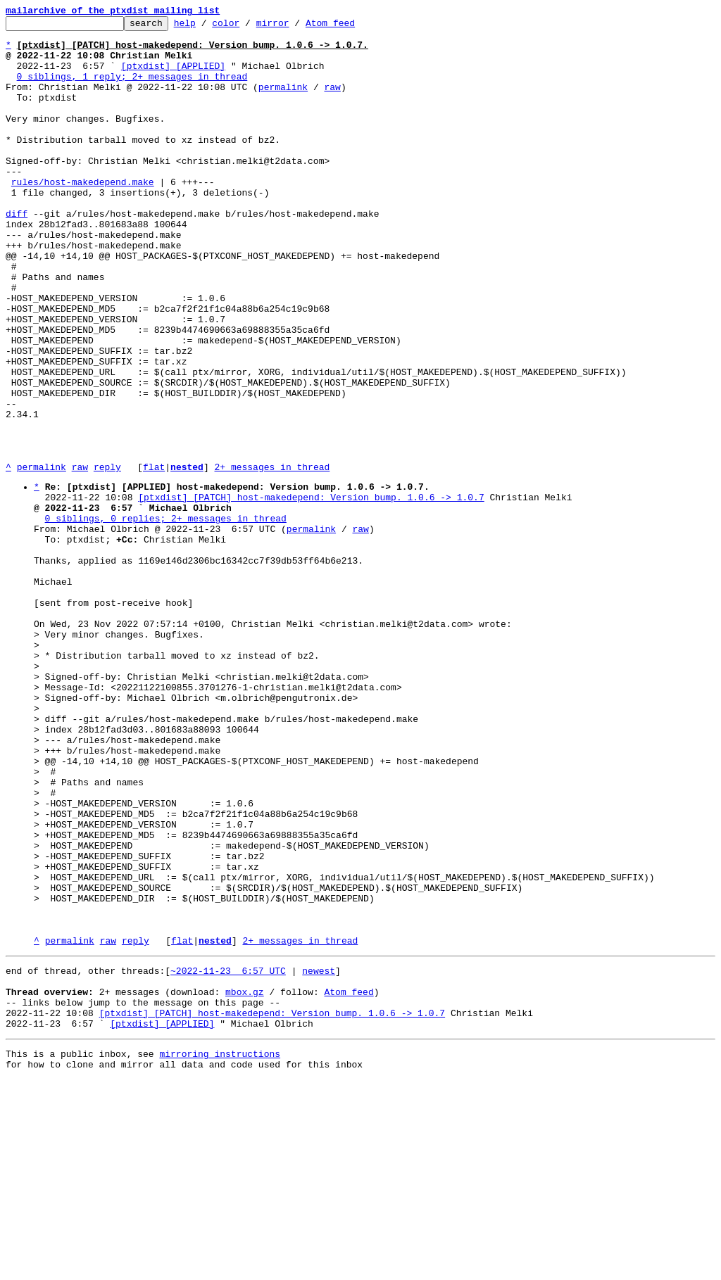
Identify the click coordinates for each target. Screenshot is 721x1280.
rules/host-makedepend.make (82, 215)
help (207, 26)
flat (154, 557)
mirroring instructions (219, 1252)
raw (332, 101)
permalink (283, 101)
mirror (294, 26)
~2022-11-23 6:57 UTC (228, 1156)
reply (107, 557)
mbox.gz (244, 1181)
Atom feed (352, 26)
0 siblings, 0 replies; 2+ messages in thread (166, 617)
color (247, 26)
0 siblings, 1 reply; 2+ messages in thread (132, 88)
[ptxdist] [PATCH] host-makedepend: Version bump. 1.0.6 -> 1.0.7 (311, 591)
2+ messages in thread (272, 557)
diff (16, 253)
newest (318, 1156)
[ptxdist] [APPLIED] (173, 76)
